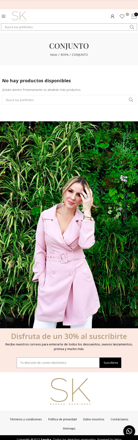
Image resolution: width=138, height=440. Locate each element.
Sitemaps (69, 428)
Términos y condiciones (26, 419)
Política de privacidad (62, 419)
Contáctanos (119, 419)
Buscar (132, 27)
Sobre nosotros (93, 419)
